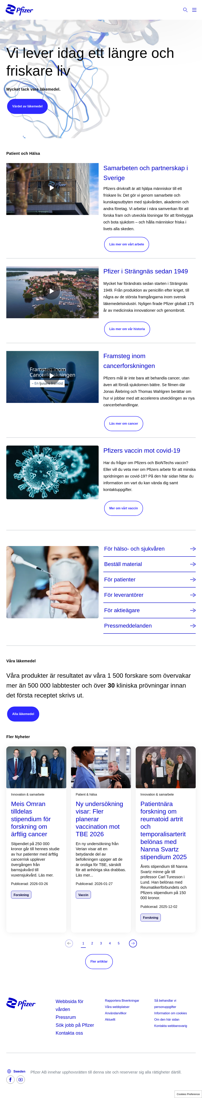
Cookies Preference (188, 1094)
